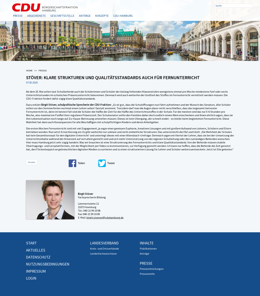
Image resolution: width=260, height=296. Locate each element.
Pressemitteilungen (151, 269)
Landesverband (104, 243)
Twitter (228, 13)
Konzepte (102, 16)
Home (29, 70)
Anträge (85, 16)
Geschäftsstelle (62, 16)
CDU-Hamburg (123, 16)
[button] (82, 163)
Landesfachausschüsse (103, 253)
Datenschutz (38, 257)
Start (31, 243)
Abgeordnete (36, 16)
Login (31, 278)
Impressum (36, 271)
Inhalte (147, 243)
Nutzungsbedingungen (47, 264)
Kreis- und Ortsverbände (104, 248)
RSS (239, 13)
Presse (18, 16)
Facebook (218, 13)
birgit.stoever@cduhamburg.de (105, 217)
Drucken (31, 162)
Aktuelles (35, 250)
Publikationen (148, 248)
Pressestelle (147, 274)
